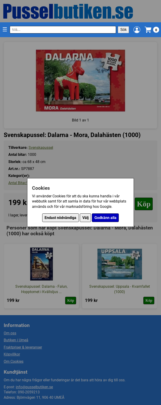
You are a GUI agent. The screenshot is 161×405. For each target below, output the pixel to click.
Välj (85, 218)
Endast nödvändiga (60, 218)
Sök (123, 30)
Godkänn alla (105, 218)
